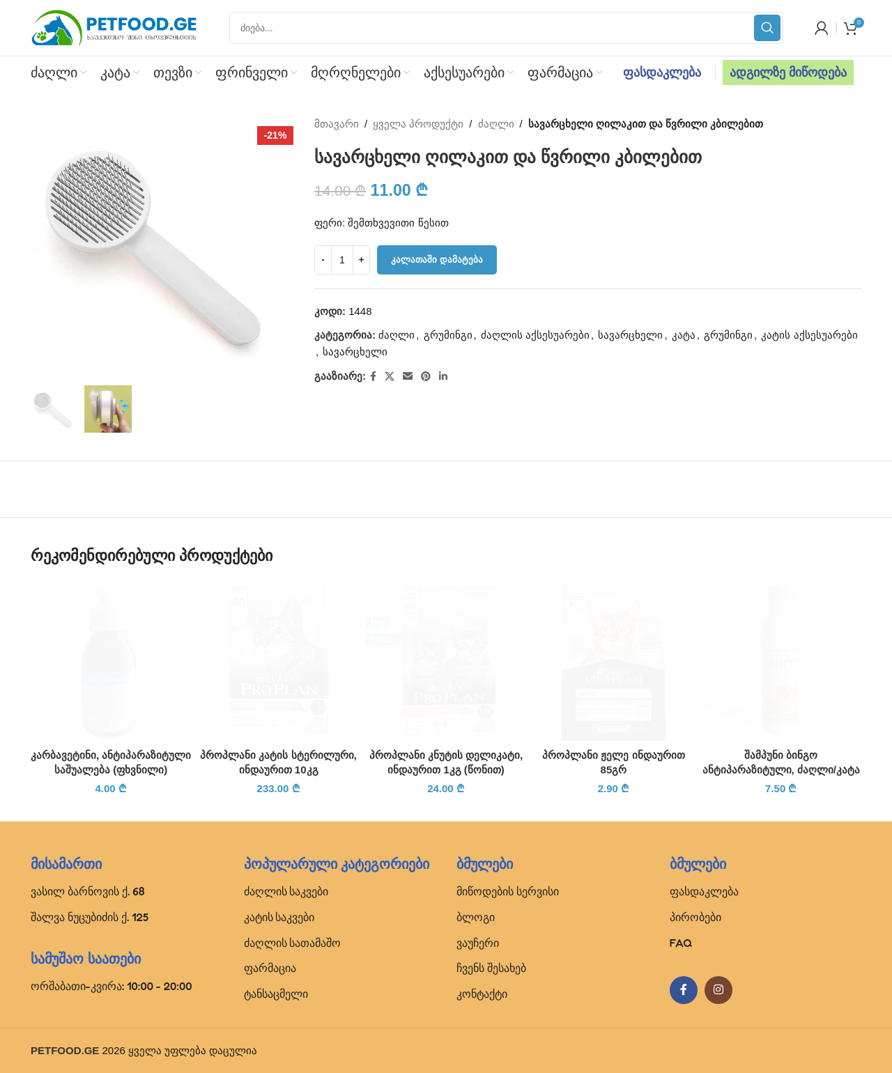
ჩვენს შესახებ (491, 968)
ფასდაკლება (662, 72)
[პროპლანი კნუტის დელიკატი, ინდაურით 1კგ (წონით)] (446, 661)
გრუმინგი (448, 335)
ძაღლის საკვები (286, 891)
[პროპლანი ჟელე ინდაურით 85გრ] (613, 661)
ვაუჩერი (477, 943)
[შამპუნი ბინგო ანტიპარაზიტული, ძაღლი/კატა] (781, 661)
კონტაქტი (481, 994)
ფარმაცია (270, 968)
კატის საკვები (279, 917)
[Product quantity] (342, 260)
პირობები (695, 917)
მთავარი (336, 124)
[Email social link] (408, 376)
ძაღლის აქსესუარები (535, 335)
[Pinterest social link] (426, 376)
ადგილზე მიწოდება (788, 72)
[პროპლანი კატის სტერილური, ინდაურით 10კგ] (278, 661)
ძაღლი (496, 124)
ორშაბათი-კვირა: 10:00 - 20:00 (111, 986)
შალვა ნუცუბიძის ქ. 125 (89, 917)
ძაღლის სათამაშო (292, 943)
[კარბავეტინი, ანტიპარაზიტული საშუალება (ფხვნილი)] (111, 661)
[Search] (506, 28)
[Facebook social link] (373, 376)
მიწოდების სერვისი (507, 891)
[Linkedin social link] (443, 376)
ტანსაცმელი (276, 994)
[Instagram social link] (718, 990)
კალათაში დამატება (437, 259)
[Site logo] (114, 27)
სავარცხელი (631, 335)
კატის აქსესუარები (810, 335)
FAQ (681, 943)
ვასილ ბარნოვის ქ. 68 (88, 891)
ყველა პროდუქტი (419, 124)
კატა (683, 335)
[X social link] (389, 376)
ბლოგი (475, 917)
